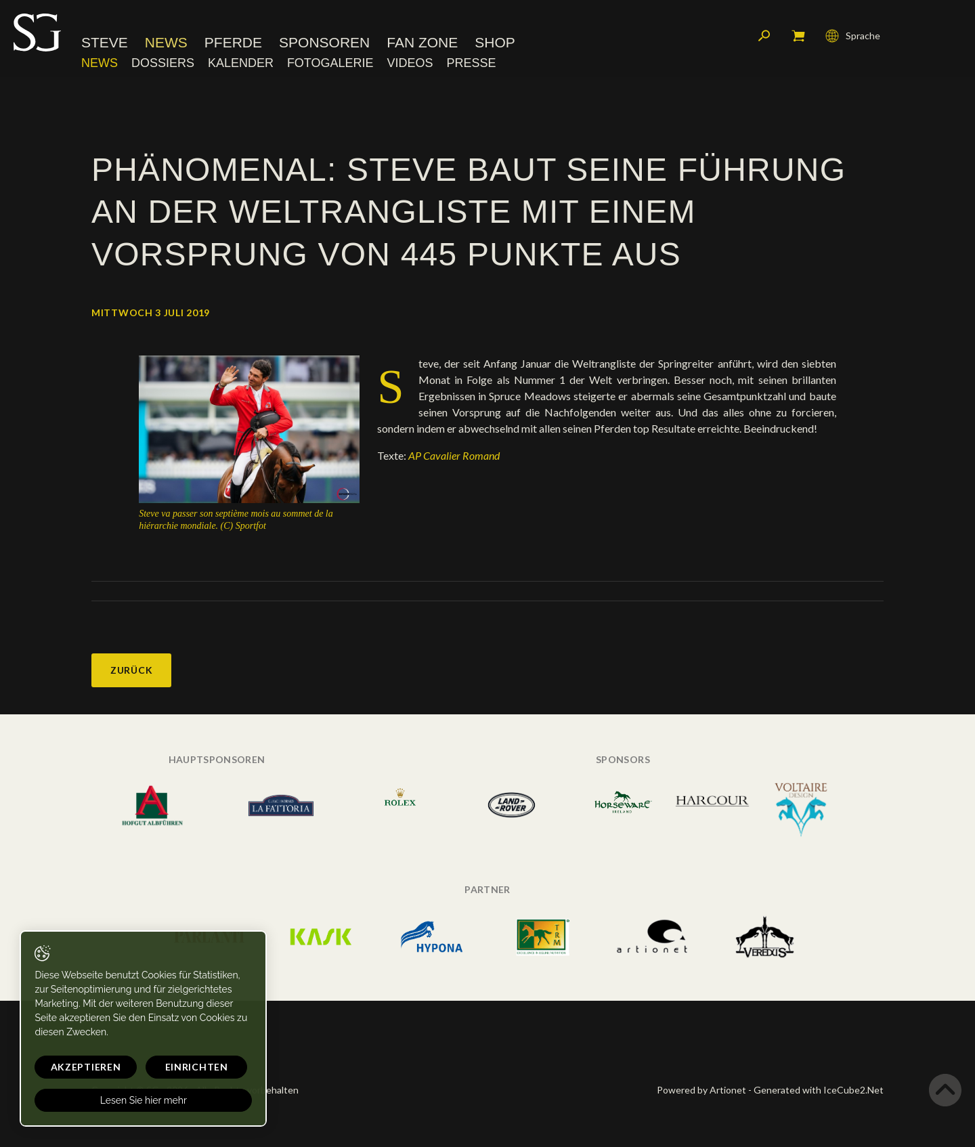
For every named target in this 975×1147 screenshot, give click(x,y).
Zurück (131, 670)
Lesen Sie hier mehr (130, 1100)
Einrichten (176, 1067)
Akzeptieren (79, 1067)
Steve (104, 44)
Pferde (233, 44)
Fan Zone (422, 44)
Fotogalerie (330, 64)
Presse (471, 64)
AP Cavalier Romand (455, 455)
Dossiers (162, 64)
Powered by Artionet (701, 1090)
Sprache (852, 37)
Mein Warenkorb (798, 37)
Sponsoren (324, 44)
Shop (495, 44)
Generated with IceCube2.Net (819, 1090)
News (166, 44)
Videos (410, 64)
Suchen (764, 37)
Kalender (241, 64)
